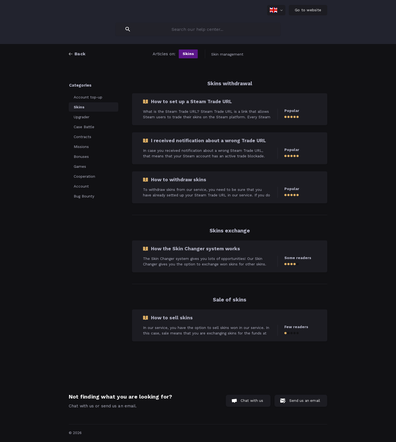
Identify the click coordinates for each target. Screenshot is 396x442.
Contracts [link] (82, 136)
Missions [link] (81, 146)
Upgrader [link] (81, 117)
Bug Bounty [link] (84, 196)
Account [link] (81, 186)
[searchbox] (198, 29)
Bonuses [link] (81, 156)
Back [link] (80, 53)
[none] (276, 10)
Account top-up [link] (88, 97)
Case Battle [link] (84, 127)
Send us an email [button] (304, 401)
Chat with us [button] (252, 401)
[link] (229, 109)
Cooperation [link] (84, 176)
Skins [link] (79, 107)
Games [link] (80, 166)
